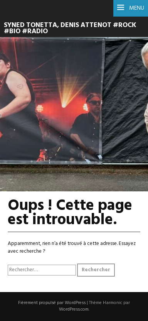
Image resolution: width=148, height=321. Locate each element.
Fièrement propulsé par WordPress (52, 302)
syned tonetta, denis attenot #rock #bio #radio (70, 28)
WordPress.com (74, 309)
